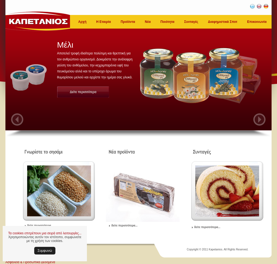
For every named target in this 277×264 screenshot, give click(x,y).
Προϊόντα (128, 22)
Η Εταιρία (103, 22)
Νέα (147, 22)
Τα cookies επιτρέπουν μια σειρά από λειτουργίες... (44, 233)
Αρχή (82, 22)
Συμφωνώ (44, 251)
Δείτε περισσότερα (83, 92)
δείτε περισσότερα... (40, 225)
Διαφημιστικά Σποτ (222, 22)
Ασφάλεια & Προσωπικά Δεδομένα (30, 262)
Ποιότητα (167, 22)
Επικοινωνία (257, 22)
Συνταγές (191, 22)
